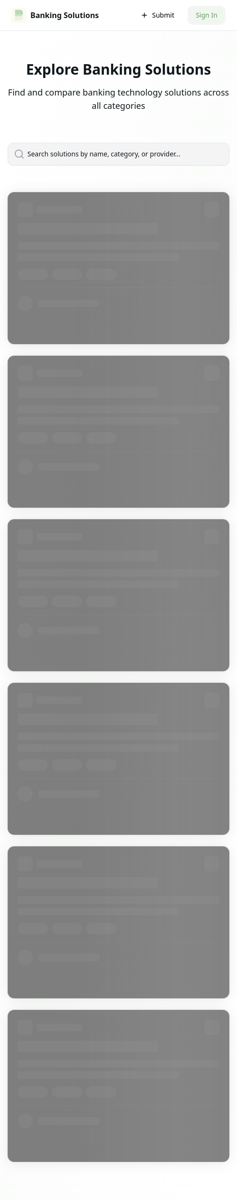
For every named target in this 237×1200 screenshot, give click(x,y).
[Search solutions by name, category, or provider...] (124, 154)
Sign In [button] (207, 14)
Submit (157, 14)
